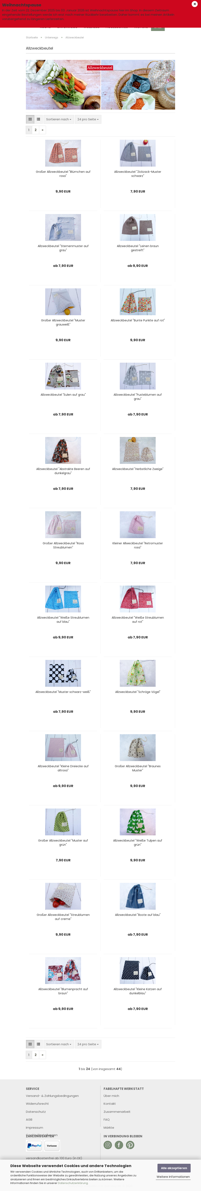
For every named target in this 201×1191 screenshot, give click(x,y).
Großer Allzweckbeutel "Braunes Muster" (138, 768)
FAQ (107, 1119)
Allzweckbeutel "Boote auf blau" (138, 915)
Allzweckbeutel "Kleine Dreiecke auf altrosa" (63, 768)
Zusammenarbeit (117, 1111)
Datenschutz (36, 1111)
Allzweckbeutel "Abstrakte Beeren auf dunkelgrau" (63, 471)
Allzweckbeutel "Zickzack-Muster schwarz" (137, 174)
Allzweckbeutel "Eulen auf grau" (63, 395)
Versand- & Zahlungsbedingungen (52, 1096)
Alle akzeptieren (174, 1168)
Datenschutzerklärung (73, 1183)
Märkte (109, 1127)
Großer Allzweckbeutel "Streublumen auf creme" (63, 917)
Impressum (34, 1127)
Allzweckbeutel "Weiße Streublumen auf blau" (63, 620)
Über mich (111, 1096)
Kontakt (110, 1103)
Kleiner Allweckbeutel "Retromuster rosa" (138, 545)
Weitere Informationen (173, 1177)
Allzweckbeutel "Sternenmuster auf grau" (63, 248)
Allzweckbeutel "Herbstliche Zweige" (137, 469)
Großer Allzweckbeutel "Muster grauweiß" (63, 322)
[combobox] (59, 119)
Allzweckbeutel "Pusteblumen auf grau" (138, 397)
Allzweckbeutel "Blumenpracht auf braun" (63, 991)
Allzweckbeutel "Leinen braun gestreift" (138, 248)
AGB (29, 1119)
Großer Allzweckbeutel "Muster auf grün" (63, 842)
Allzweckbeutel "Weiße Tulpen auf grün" (137, 842)
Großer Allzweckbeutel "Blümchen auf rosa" (63, 174)
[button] (30, 119)
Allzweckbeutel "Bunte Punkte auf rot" (138, 320)
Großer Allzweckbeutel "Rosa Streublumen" (63, 545)
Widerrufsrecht (37, 1103)
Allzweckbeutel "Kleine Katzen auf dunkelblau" (138, 991)
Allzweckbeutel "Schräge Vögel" (137, 692)
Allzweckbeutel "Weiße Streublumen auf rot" (138, 620)
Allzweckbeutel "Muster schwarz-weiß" (63, 692)
